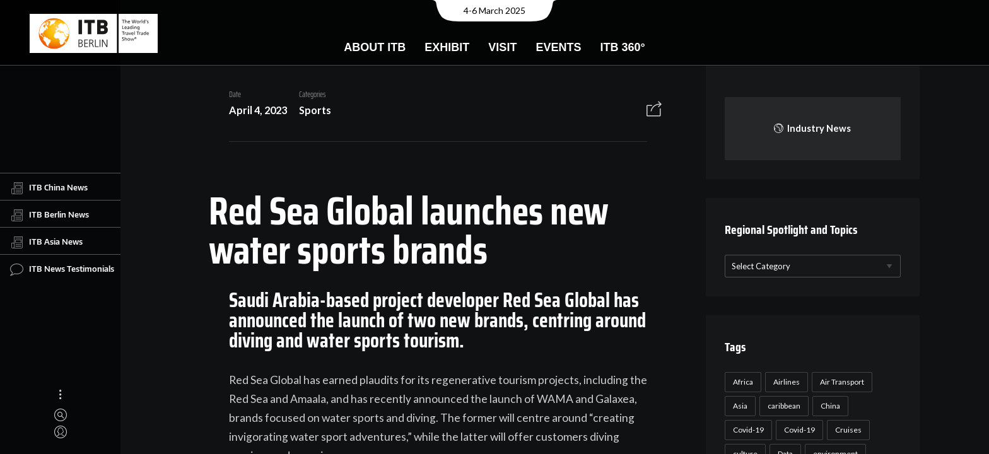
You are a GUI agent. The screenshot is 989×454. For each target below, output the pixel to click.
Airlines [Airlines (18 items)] (784, 382)
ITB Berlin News (49, 215)
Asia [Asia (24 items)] (738, 405)
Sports (310, 110)
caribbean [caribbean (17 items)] (782, 405)
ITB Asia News (46, 242)
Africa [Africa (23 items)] (741, 382)
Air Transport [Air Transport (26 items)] (840, 382)
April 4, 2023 (253, 110)
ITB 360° (622, 47)
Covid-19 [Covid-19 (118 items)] (746, 429)
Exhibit (446, 47)
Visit (502, 47)
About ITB (375, 47)
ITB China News (49, 188)
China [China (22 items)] (828, 405)
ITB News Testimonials (62, 269)
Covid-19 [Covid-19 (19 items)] (797, 429)
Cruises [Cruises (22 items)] (846, 429)
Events (558, 47)
